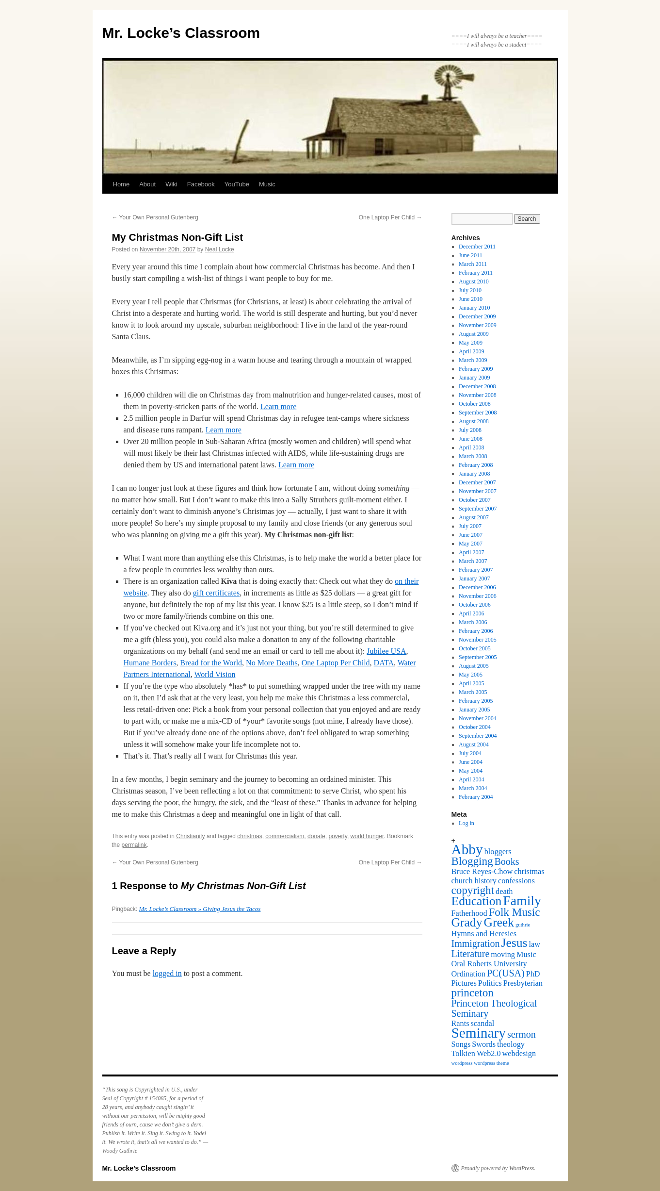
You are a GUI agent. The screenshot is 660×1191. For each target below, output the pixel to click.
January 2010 (474, 307)
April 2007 (471, 552)
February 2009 (476, 368)
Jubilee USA (386, 651)
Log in (466, 823)
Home (121, 184)
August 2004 (474, 744)
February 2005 (476, 700)
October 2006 (475, 604)
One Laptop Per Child (390, 217)
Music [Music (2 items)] (526, 954)
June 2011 (471, 255)
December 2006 (477, 587)
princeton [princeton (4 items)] (472, 992)
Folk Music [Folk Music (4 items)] (514, 912)
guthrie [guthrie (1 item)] (522, 924)
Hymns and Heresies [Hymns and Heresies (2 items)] (483, 933)
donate (316, 836)
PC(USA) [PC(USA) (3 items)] (506, 973)
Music (267, 184)
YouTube (237, 184)
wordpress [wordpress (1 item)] (462, 1063)
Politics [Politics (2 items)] (490, 983)
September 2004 (478, 735)
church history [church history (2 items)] (474, 881)
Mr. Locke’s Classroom (181, 33)
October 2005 (475, 648)
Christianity (190, 836)
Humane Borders (150, 663)
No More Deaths (272, 663)
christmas (249, 836)
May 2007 (471, 543)
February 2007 (476, 569)
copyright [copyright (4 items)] (473, 890)
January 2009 (474, 377)
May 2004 (471, 770)
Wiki (171, 184)
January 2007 (474, 578)
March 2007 (473, 561)
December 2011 (477, 246)
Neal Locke (219, 249)
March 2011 (473, 264)
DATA (384, 663)
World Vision (214, 674)
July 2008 (470, 430)
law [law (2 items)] (534, 944)
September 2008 (478, 412)
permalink (134, 845)
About (147, 184)
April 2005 (471, 683)
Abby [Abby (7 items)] (467, 849)
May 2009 (471, 342)
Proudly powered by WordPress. (498, 1168)
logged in (167, 973)
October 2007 (475, 499)
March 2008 (473, 456)
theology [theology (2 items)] (511, 1044)
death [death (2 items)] (504, 891)
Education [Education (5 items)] (476, 901)
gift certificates (216, 593)
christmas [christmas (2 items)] (529, 871)
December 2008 (477, 386)
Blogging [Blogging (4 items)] (472, 861)
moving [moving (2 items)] (503, 954)
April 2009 (471, 351)
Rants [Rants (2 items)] (460, 1023)
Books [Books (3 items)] (507, 861)
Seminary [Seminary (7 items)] (478, 1033)
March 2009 (473, 360)
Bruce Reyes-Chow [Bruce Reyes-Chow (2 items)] (482, 871)
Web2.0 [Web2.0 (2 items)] (489, 1053)
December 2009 (477, 316)
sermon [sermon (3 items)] (521, 1034)
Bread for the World (211, 663)
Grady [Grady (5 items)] (467, 922)
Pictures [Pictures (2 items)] (464, 983)
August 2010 (474, 281)
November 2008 (478, 395)
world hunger (367, 836)
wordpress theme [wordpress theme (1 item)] (491, 1063)
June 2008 (471, 438)
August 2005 (474, 665)
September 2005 (478, 657)
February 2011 (476, 272)
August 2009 (474, 334)
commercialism (284, 836)
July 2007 (470, 526)
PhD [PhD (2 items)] (533, 974)
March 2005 (473, 692)
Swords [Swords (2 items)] (484, 1044)
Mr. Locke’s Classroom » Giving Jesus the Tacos (200, 908)
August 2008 (474, 421)
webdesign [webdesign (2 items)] (519, 1053)
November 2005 (478, 639)
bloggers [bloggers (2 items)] (498, 851)
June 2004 (471, 762)
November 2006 (478, 596)
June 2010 (471, 299)
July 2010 (470, 290)
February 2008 (476, 465)
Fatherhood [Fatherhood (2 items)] (469, 913)
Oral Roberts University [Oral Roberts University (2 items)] (489, 963)
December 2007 (477, 482)
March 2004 (473, 788)
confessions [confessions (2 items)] (516, 881)
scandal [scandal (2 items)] (483, 1023)
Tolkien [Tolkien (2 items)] (463, 1053)
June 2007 (471, 534)
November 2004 (478, 718)
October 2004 (475, 727)
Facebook (201, 184)
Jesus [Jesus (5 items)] (514, 943)
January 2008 (474, 473)
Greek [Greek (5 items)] (498, 922)
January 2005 (474, 709)
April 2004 (471, 779)
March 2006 (473, 622)
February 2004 (476, 797)
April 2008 (471, 447)
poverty (337, 836)
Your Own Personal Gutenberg (155, 217)
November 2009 (478, 325)
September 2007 (478, 508)
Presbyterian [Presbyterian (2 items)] (523, 983)
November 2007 (478, 491)
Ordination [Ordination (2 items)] (468, 974)
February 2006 (476, 631)
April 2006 (471, 613)
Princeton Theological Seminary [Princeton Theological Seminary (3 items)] (494, 1008)
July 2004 (470, 753)
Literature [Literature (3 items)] (470, 953)
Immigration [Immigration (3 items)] (475, 943)
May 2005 (471, 674)
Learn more (278, 406)
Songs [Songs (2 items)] (461, 1044)
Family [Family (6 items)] (522, 900)
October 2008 (475, 403)
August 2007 (474, 517)
